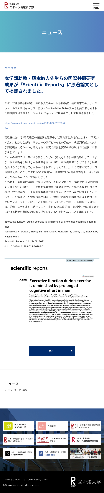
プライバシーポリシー (38, 479)
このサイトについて (12, 479)
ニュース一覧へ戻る (17, 390)
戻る (50, 351)
